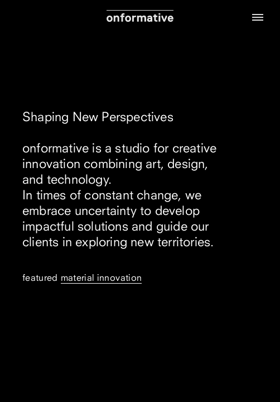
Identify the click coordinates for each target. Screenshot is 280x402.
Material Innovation (101, 277)
